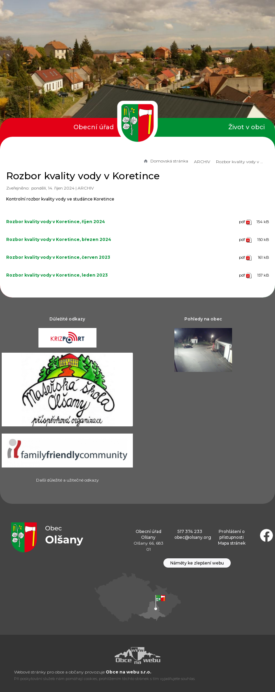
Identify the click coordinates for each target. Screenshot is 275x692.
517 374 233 (189, 531)
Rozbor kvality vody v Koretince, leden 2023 (57, 275)
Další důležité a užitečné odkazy (67, 480)
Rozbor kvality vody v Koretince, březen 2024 (58, 239)
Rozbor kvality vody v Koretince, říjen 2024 (55, 221)
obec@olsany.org (192, 537)
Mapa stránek (231, 543)
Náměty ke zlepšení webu (197, 563)
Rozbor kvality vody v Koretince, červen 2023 (58, 257)
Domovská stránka (165, 160)
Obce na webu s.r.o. (128, 672)
